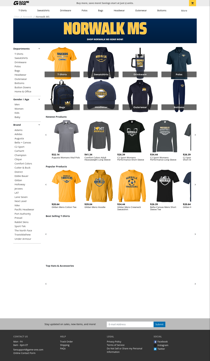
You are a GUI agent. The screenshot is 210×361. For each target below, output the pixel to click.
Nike (17, 205)
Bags (100, 10)
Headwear (119, 10)
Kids (17, 112)
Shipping (64, 345)
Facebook (161, 341)
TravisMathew (23, 234)
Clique (18, 159)
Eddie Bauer (22, 176)
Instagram (161, 345)
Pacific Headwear (24, 209)
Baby (17, 117)
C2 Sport (19, 146)
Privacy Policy (114, 341)
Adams (18, 130)
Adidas (18, 134)
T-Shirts (23, 10)
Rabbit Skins (22, 222)
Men (17, 104)
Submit (159, 324)
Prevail (18, 217)
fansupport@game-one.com (28, 349)
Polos (84, 10)
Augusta (19, 138)
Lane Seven (21, 197)
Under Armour (23, 238)
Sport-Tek (20, 226)
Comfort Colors (23, 163)
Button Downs (23, 87)
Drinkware (65, 10)
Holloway (20, 184)
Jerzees (19, 188)
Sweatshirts (43, 10)
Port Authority (23, 213)
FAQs (63, 348)
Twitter (159, 348)
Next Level (21, 201)
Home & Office (23, 91)
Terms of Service (116, 345)
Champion (20, 155)
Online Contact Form (24, 353)
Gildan (18, 180)
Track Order (66, 341)
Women (19, 108)
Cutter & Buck (23, 167)
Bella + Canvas (23, 142)
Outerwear (141, 10)
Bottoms (161, 10)
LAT (17, 192)
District (19, 171)
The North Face (23, 230)
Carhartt (19, 150)
